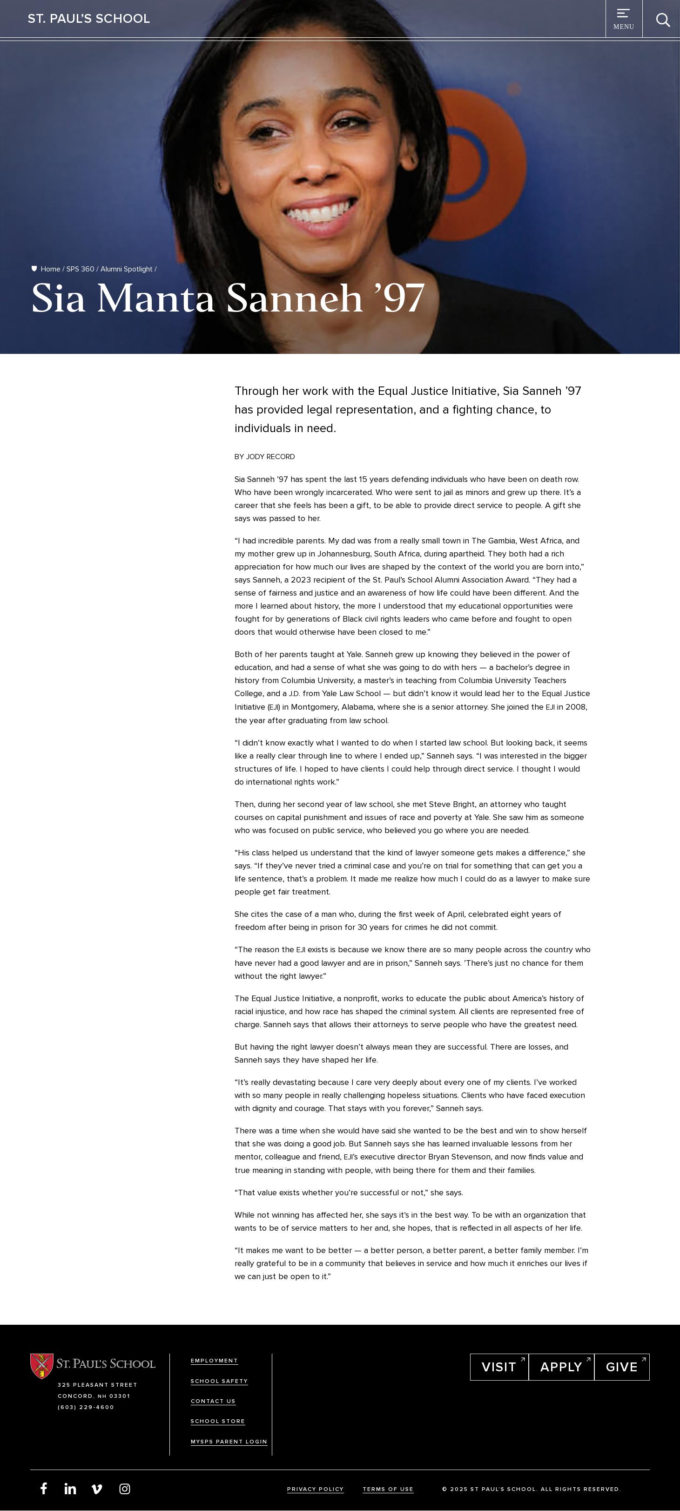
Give (622, 1367)
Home (51, 269)
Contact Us (213, 1401)
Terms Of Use (388, 1489)
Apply (561, 1367)
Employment (214, 1360)
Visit (499, 1367)
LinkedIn (71, 1488)
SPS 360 (80, 269)
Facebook (44, 1488)
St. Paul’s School (89, 19)
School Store (218, 1421)
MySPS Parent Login (229, 1441)
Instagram (125, 1488)
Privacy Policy (315, 1489)
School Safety (219, 1381)
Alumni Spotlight (127, 269)
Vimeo (98, 1488)
